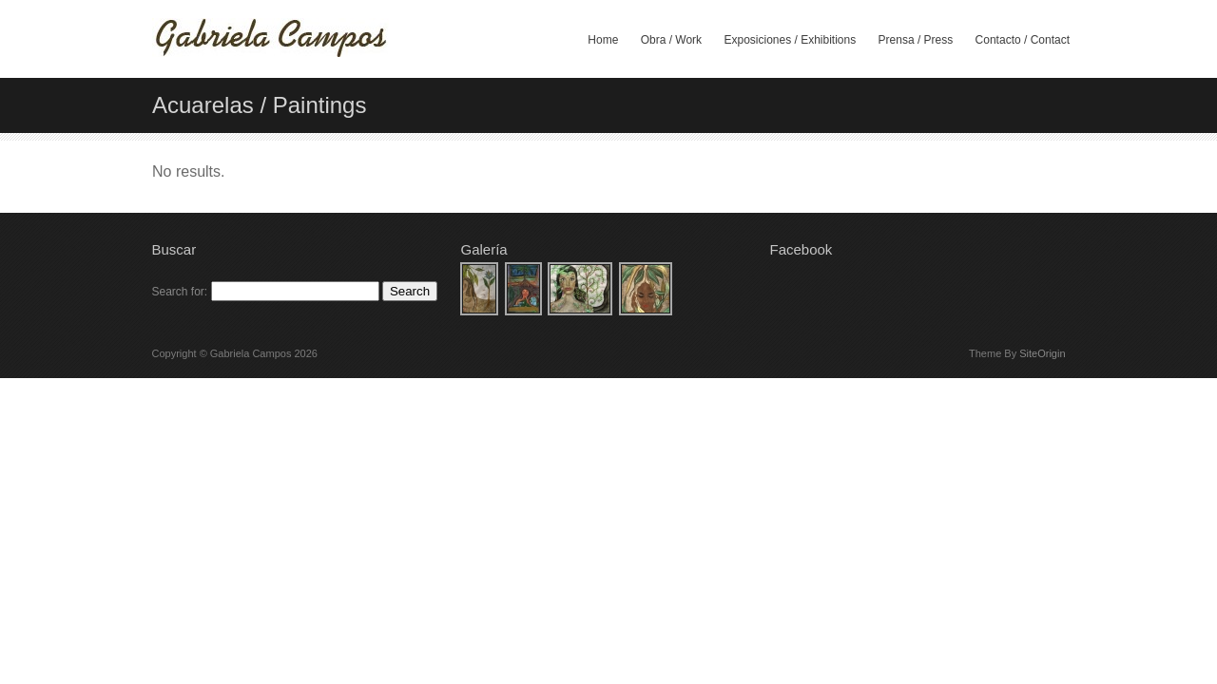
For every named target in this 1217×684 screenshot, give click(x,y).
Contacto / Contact (1023, 40)
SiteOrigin (1042, 353)
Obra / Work (671, 40)
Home (603, 40)
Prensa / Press (916, 40)
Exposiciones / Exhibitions (790, 40)
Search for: (180, 291)
